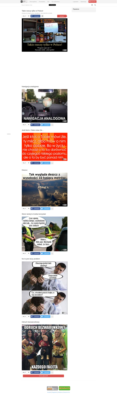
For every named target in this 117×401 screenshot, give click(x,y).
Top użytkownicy (56, 1)
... (52, 124)
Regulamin (54, 392)
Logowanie (75, 1)
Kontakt (49, 392)
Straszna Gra (66, 392)
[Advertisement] (44, 67)
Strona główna (33, 1)
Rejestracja (83, 1)
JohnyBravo (37, 13)
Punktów (24, 13)
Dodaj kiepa (92, 1)
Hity (48, 1)
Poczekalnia (42, 1)
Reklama (60, 392)
